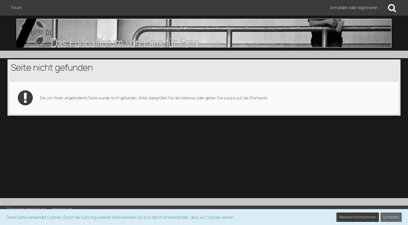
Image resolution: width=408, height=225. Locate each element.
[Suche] (392, 8)
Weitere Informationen (357, 217)
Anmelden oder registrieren (354, 7)
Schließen (391, 217)
